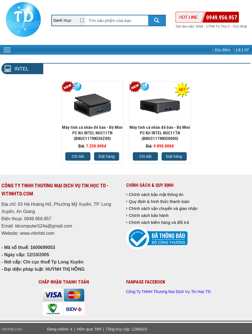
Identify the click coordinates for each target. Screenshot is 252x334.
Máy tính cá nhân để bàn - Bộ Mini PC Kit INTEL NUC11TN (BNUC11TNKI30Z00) (92, 133)
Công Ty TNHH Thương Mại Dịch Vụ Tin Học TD (168, 291)
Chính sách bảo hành (149, 215)
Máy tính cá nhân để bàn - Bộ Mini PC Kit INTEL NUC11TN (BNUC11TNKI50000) (159, 133)
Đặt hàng (106, 156)
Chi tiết (78, 156)
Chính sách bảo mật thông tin (156, 194)
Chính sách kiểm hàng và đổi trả (159, 222)
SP (241, 50)
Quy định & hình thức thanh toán (159, 201)
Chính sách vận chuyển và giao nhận (163, 208)
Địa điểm (221, 50)
